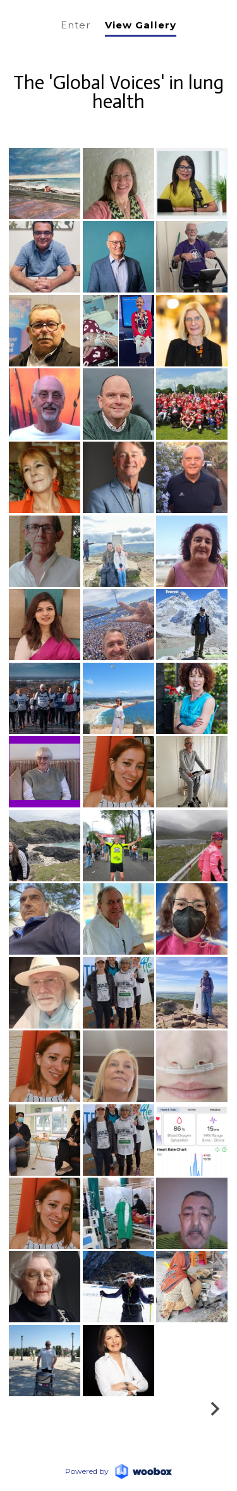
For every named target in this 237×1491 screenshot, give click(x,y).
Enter (76, 25)
